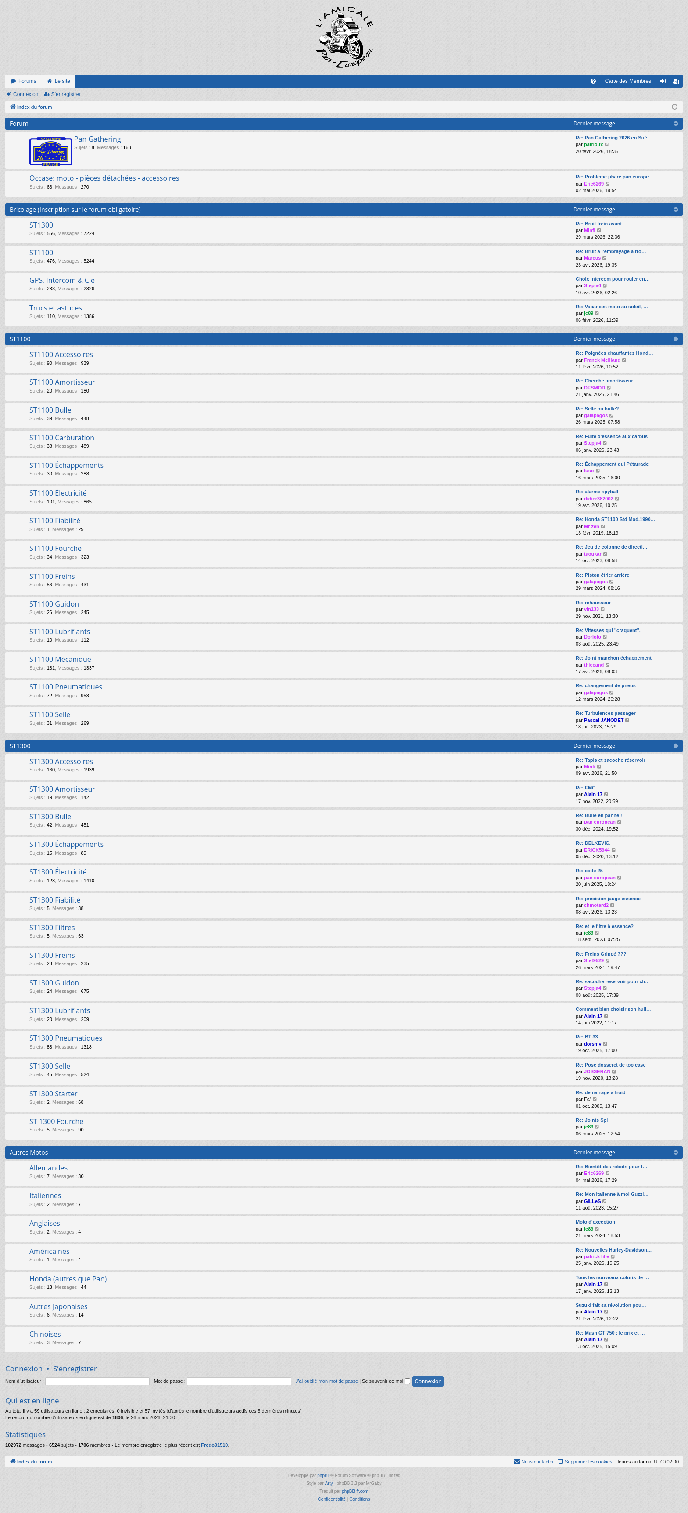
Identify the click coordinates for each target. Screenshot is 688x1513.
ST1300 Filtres (52, 927)
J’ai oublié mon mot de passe (327, 1381)
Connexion (25, 94)
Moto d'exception (595, 1221)
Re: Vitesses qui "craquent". (608, 630)
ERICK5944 (597, 850)
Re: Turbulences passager (606, 713)
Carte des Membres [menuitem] (628, 81)
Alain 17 (593, 794)
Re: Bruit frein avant (599, 223)
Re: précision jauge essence (608, 898)
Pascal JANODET (604, 720)
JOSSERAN (597, 1071)
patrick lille (596, 1256)
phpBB (323, 1475)
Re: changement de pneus (606, 685)
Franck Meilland (602, 360)
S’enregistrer (66, 94)
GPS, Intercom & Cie (62, 280)
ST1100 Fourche (55, 548)
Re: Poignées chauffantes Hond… (614, 353)
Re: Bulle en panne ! (599, 815)
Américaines (49, 1251)
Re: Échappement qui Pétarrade (612, 464)
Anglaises (44, 1223)
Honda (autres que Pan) (68, 1279)
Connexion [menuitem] (665, 83)
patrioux (593, 144)
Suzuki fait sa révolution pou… (611, 1305)
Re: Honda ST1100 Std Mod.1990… (616, 519)
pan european (600, 821)
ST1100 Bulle (50, 410)
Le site (62, 81)
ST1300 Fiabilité (54, 900)
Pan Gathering (97, 139)
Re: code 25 (589, 870)
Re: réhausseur (593, 602)
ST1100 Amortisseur (62, 382)
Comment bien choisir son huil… (613, 1009)
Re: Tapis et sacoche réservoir (610, 760)
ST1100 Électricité (58, 493)
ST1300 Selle (49, 1066)
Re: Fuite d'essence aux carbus (612, 436)
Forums (27, 81)
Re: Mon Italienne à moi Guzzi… (612, 1194)
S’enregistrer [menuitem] (678, 83)
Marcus (592, 257)
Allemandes (48, 1168)
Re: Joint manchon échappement (614, 657)
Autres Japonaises (58, 1306)
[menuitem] (593, 81)
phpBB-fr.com (355, 1491)
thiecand (594, 664)
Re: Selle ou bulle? (597, 408)
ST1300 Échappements (66, 844)
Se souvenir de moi (386, 1381)
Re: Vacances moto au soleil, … (612, 306)
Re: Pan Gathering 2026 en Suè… (614, 137)
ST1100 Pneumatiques (65, 687)
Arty (329, 1483)
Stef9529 (594, 960)
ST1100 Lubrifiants (59, 631)
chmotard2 (596, 905)
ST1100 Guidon (54, 604)
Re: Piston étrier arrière (602, 575)
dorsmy (593, 1043)
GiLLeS (592, 1201)
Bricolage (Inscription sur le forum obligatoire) (75, 209)
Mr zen (591, 526)
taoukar (593, 554)
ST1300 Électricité (58, 872)
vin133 (591, 609)
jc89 (588, 313)
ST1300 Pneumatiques (65, 1038)
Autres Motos (29, 1152)
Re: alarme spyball (597, 491)
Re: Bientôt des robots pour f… (611, 1166)
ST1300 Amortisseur (62, 789)
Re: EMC (585, 787)
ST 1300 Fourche (56, 1121)
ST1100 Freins (52, 576)
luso (589, 470)
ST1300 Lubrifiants (59, 1010)
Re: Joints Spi (592, 1120)
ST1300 (41, 225)
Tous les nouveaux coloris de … (612, 1277)
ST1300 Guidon (54, 983)
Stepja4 (592, 285)
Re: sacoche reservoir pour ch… (613, 981)
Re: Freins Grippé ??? (601, 953)
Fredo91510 (214, 1445)
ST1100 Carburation (61, 437)
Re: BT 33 (587, 1036)
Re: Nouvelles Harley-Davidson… (614, 1250)
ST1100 (41, 252)
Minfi (589, 230)
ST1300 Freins (52, 955)
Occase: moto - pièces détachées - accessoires (104, 178)
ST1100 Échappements (66, 465)
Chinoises (45, 1334)
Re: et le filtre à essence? (605, 926)
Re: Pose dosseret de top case (611, 1064)
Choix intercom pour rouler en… (613, 279)
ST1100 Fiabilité (54, 520)
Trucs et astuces (55, 308)
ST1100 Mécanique (60, 659)
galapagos (596, 415)
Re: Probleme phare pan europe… (614, 176)
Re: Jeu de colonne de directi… (612, 547)
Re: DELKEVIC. (593, 843)
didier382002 (598, 498)
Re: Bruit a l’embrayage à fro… (611, 251)
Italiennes (45, 1195)
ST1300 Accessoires (61, 761)
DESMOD (594, 387)
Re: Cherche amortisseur (604, 380)
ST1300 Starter (53, 1094)
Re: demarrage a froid (601, 1092)
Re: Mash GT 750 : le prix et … (610, 1332)
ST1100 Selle (49, 714)
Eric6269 (594, 183)
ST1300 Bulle (50, 816)
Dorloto (592, 636)
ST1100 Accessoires (61, 354)
